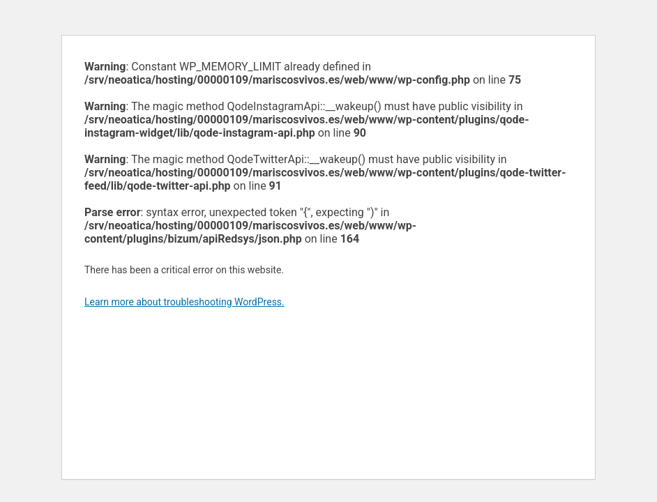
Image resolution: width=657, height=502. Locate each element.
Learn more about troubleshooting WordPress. (184, 301)
